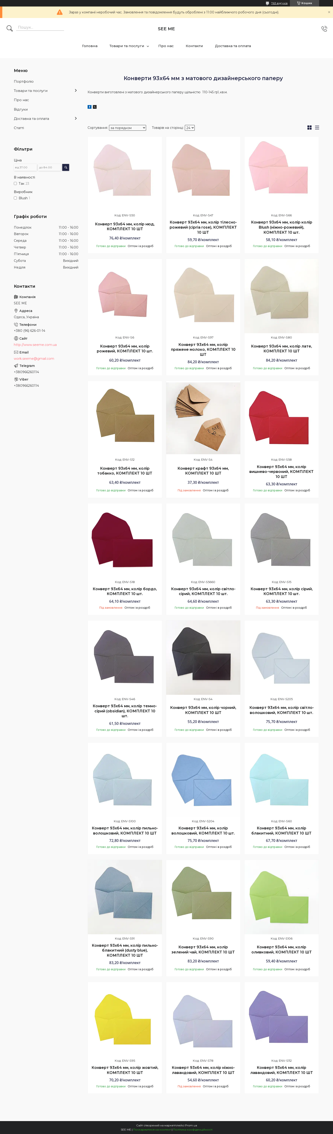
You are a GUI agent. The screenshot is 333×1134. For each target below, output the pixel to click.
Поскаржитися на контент (152, 1129)
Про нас (166, 46)
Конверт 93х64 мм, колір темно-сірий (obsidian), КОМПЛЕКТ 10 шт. (125, 711)
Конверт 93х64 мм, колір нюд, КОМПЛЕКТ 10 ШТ (125, 226)
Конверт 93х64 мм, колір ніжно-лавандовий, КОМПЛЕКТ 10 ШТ (203, 1070)
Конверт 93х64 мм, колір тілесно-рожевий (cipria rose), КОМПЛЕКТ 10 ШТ (203, 227)
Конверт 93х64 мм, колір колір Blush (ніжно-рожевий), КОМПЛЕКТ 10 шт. (281, 227)
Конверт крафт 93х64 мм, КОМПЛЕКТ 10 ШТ (203, 471)
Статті (19, 128)
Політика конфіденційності (192, 1129)
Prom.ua (191, 1125)
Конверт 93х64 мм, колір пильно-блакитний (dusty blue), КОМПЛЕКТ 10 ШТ (125, 950)
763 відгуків (279, 3)
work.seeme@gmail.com (34, 359)
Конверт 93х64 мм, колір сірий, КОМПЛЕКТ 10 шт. (281, 591)
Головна (89, 46)
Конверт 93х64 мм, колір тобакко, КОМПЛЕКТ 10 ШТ (124, 471)
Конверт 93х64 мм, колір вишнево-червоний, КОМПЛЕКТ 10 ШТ (281, 472)
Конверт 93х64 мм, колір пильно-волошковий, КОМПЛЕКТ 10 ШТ (125, 830)
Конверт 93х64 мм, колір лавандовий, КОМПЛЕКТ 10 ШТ (281, 1070)
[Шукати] (10, 28)
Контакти (194, 46)
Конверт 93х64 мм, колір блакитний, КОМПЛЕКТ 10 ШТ (281, 830)
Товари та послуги (126, 46)
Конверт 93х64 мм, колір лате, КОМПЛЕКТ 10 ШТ (281, 349)
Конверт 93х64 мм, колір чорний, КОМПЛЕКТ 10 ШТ (203, 710)
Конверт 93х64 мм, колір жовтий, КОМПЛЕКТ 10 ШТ (124, 1070)
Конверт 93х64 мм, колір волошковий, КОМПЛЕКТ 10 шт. (203, 830)
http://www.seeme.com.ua (35, 345)
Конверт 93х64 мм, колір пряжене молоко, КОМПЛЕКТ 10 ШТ (203, 349)
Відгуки (21, 109)
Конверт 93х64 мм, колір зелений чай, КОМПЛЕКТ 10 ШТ (203, 949)
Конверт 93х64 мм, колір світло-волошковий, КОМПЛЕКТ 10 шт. (281, 710)
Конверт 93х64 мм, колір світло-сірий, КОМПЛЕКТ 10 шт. (203, 591)
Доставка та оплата (233, 46)
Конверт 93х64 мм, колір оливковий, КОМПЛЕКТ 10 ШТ (281, 949)
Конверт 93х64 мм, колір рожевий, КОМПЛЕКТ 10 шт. (125, 349)
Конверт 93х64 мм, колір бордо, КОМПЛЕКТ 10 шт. (125, 591)
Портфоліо (24, 81)
